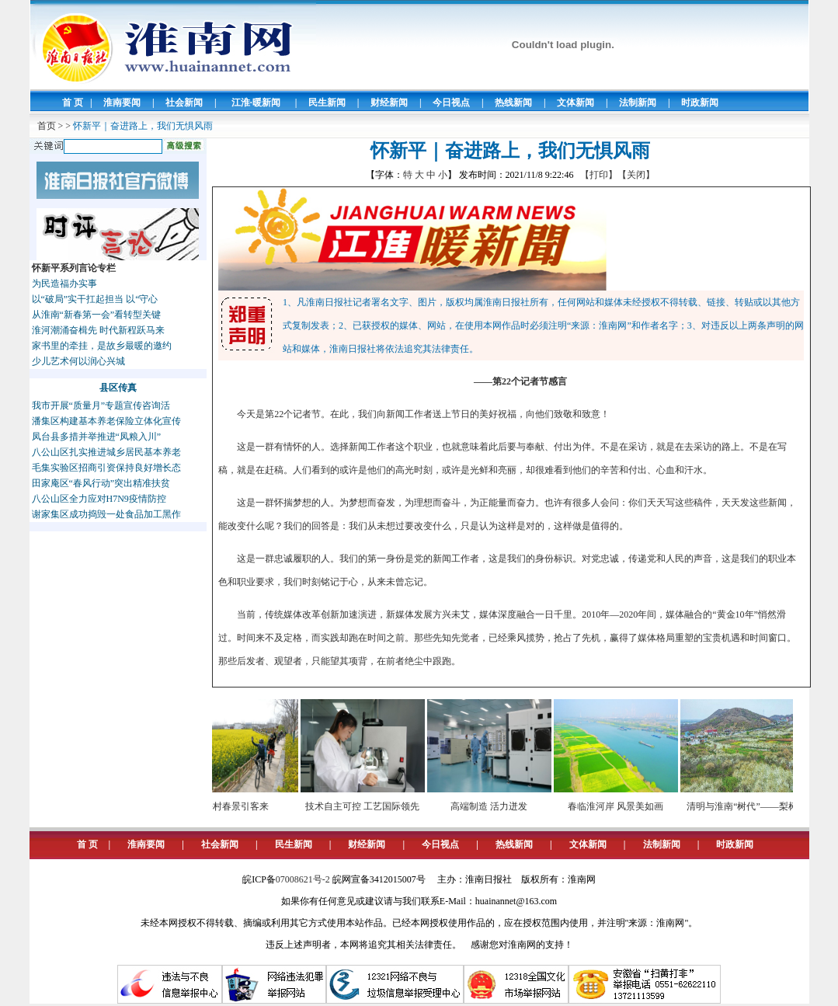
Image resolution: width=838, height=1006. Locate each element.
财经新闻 (389, 102)
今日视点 (451, 102)
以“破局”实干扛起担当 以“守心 (95, 299)
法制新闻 (637, 102)
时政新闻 (699, 102)
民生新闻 (327, 102)
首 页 (72, 102)
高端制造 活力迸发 (495, 806)
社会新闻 (184, 102)
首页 (46, 125)
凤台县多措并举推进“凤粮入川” (97, 436)
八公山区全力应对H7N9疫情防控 (99, 498)
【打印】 (598, 174)
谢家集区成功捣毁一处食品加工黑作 (106, 514)
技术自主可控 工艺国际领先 (369, 806)
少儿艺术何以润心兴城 (78, 361)
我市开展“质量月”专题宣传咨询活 (101, 405)
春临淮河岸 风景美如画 (622, 806)
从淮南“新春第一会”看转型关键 (97, 314)
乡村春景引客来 (243, 806)
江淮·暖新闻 (255, 102)
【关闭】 (636, 174)
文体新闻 (575, 102)
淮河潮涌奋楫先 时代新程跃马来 (98, 330)
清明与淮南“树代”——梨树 (749, 806)
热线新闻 (513, 102)
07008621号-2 (303, 879)
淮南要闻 (122, 102)
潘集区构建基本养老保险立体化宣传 (106, 421)
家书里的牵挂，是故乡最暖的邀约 (102, 345)
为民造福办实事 (64, 283)
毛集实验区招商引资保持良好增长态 (106, 467)
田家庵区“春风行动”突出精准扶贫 (101, 483)
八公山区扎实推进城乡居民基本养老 (106, 452)
